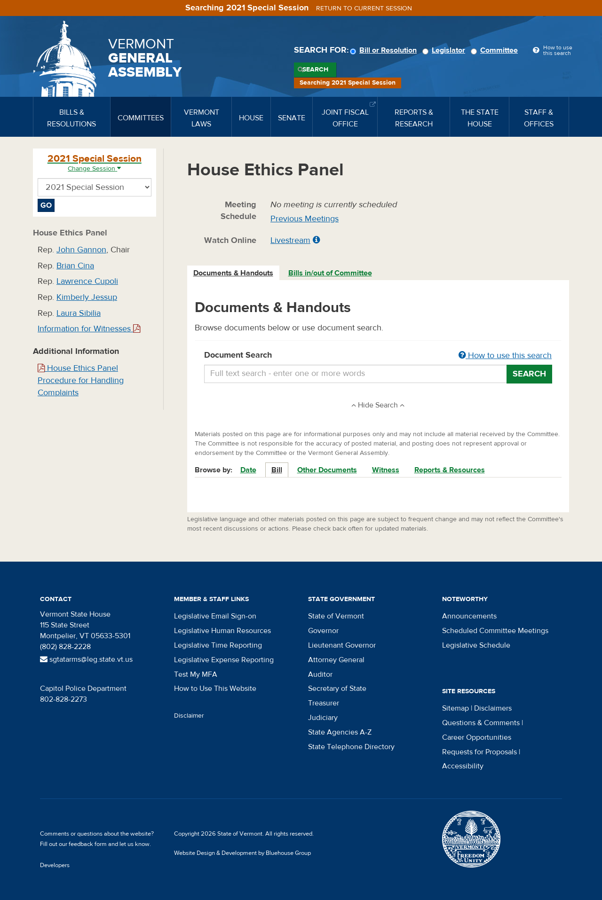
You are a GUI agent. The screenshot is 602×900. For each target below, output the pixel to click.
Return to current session (364, 8)
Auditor (320, 674)
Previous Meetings (304, 218)
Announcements (469, 616)
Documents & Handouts (233, 273)
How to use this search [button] (505, 355)
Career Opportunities (476, 737)
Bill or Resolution (385, 50)
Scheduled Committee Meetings (495, 630)
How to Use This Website (215, 688)
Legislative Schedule (476, 645)
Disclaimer (189, 716)
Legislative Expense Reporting (224, 660)
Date (248, 470)
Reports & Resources (449, 470)
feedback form (88, 844)
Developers (55, 865)
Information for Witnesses (89, 328)
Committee (496, 50)
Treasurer (323, 703)
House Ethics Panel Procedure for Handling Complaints (81, 380)
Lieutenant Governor (342, 645)
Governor (323, 630)
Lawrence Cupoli (87, 281)
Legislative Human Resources (222, 630)
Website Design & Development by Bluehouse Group (242, 853)
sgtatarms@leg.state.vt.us (86, 659)
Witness (385, 470)
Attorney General (336, 660)
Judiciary (323, 717)
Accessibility (462, 766)
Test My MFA (195, 674)
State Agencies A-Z (340, 732)
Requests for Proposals (479, 752)
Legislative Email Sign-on (215, 616)
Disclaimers (493, 708)
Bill (276, 470)
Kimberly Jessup (86, 297)
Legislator (445, 50)
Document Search (378, 355)
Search (315, 69)
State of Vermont (336, 616)
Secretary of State (337, 688)
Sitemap (455, 708)
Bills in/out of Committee (330, 273)
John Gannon (81, 249)
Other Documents (327, 470)
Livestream (290, 240)
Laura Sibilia (78, 313)
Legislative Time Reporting (218, 645)
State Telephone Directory (351, 746)
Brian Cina (75, 265)
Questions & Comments (481, 723)
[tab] (233, 273)
